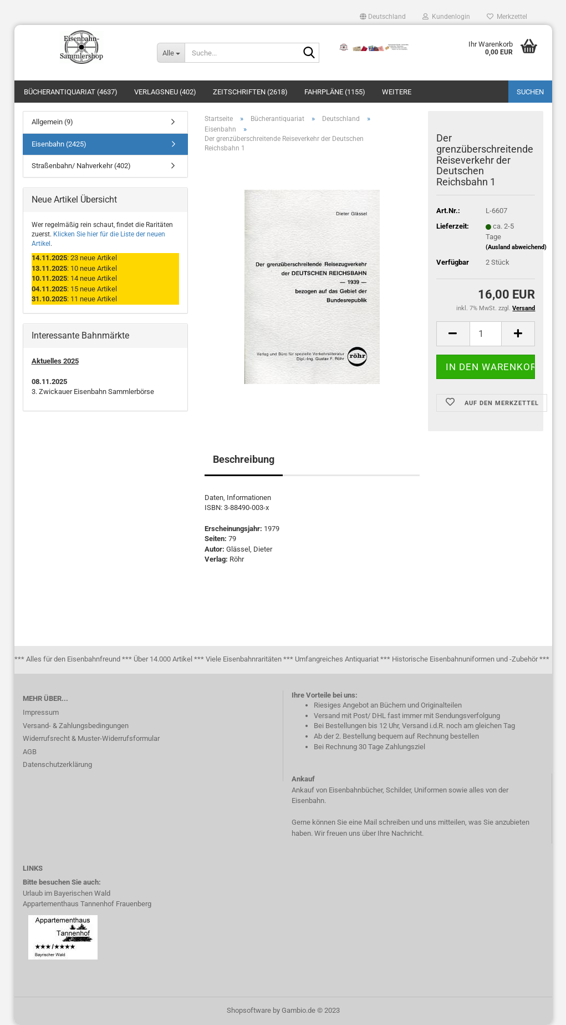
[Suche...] (171, 53)
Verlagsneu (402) (165, 92)
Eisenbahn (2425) (59, 144)
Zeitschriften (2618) (250, 92)
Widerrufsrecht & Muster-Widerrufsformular (91, 738)
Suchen (530, 92)
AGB (30, 752)
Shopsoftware (249, 1010)
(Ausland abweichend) (516, 247)
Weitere (396, 92)
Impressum (41, 712)
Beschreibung (243, 459)
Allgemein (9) (52, 122)
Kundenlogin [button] (446, 17)
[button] (382, 16)
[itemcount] (486, 333)
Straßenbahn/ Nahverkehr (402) (81, 165)
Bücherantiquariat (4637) (71, 92)
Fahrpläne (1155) (334, 92)
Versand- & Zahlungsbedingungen (76, 725)
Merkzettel (507, 17)
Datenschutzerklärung (57, 764)
